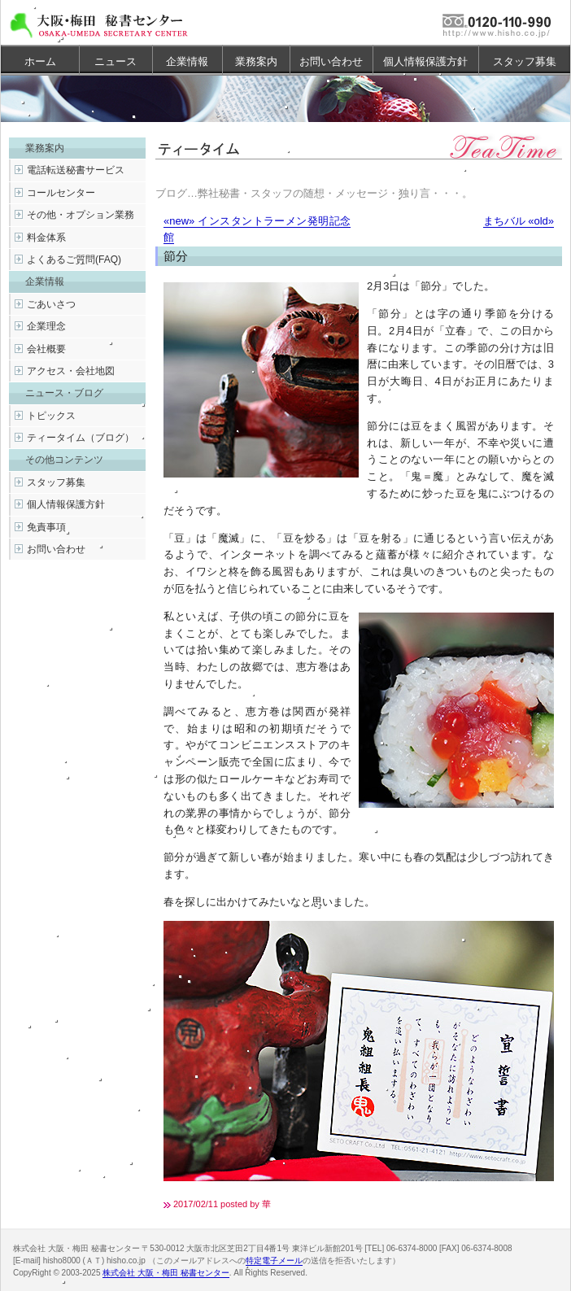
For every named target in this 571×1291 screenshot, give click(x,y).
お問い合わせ (331, 61)
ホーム (40, 61)
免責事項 (46, 527)
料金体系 (46, 237)
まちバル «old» (518, 221)
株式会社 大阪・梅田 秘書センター (165, 1272)
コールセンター (61, 192)
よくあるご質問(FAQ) (74, 259)
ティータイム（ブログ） (80, 437)
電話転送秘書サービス (75, 170)
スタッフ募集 (524, 61)
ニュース (115, 61)
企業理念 (46, 326)
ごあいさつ (51, 304)
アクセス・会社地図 (71, 371)
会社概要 (46, 349)
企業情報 (187, 61)
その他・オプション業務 (80, 214)
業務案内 (256, 61)
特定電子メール (274, 1260)
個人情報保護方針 (425, 61)
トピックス (51, 415)
